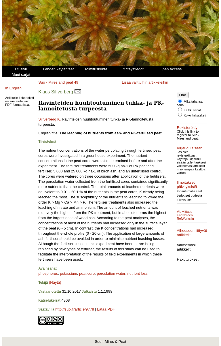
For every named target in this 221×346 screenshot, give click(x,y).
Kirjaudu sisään (189, 148)
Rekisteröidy (187, 127)
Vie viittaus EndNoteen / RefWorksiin (185, 215)
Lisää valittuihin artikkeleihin (145, 82)
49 (76, 82)
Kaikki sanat (192, 110)
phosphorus (48, 273)
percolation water (111, 273)
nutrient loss (137, 273)
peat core (87, 273)
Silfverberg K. (49, 119)
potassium (68, 273)
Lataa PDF (106, 309)
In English (13, 88)
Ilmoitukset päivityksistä (187, 184)
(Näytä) (55, 282)
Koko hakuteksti (195, 115)
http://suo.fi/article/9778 (74, 309)
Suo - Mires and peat (55, 82)
